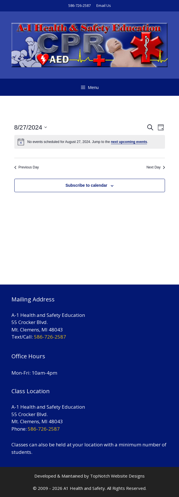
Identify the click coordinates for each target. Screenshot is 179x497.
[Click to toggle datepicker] (30, 127)
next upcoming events (129, 142)
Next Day (155, 167)
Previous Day (26, 167)
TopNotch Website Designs (117, 476)
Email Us (103, 5)
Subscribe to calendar (86, 185)
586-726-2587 (79, 5)
